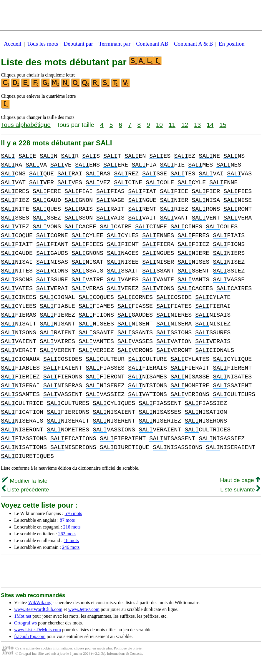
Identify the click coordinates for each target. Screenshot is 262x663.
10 (159, 124)
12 (184, 124)
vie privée (134, 648)
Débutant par (78, 44)
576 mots (73, 513)
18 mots (71, 540)
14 (210, 124)
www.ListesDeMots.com (37, 629)
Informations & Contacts (124, 654)
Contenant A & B (193, 44)
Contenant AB (152, 44)
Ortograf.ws (25, 622)
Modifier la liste (24, 481)
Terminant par (114, 44)
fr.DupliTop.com (29, 636)
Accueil (12, 44)
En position (232, 44)
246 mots (70, 547)
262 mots (67, 533)
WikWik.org (40, 602)
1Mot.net (22, 616)
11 (172, 124)
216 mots (72, 526)
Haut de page (240, 480)
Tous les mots (42, 44)
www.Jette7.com (84, 609)
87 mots (67, 520)
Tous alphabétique (26, 124)
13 (197, 124)
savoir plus (104, 648)
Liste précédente (25, 489)
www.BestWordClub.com (38, 609)
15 (222, 124)
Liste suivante (240, 489)
